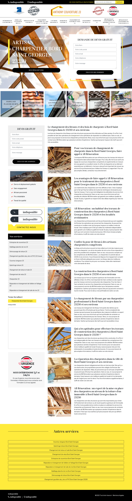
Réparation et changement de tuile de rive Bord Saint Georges (66, 467)
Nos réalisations (36, 70)
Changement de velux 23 (86, 21)
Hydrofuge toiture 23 (63, 21)
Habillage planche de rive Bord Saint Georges (66, 471)
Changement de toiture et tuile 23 (74, 21)
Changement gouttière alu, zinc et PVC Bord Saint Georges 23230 (66, 479)
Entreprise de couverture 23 (7, 21)
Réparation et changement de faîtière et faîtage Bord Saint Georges (66, 463)
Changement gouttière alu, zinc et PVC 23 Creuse (41, 21)
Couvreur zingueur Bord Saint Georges (66, 442)
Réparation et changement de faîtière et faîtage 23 (109, 21)
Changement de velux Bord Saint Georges (66, 454)
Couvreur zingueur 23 (54, 21)
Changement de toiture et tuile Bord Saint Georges (66, 450)
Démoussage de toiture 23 (29, 21)
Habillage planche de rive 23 (18, 21)
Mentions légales (118, 495)
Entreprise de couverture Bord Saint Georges (66, 458)
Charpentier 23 (97, 21)
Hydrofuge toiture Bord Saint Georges (66, 446)
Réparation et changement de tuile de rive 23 (123, 21)
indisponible (16, 2)
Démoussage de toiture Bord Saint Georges (66, 475)
